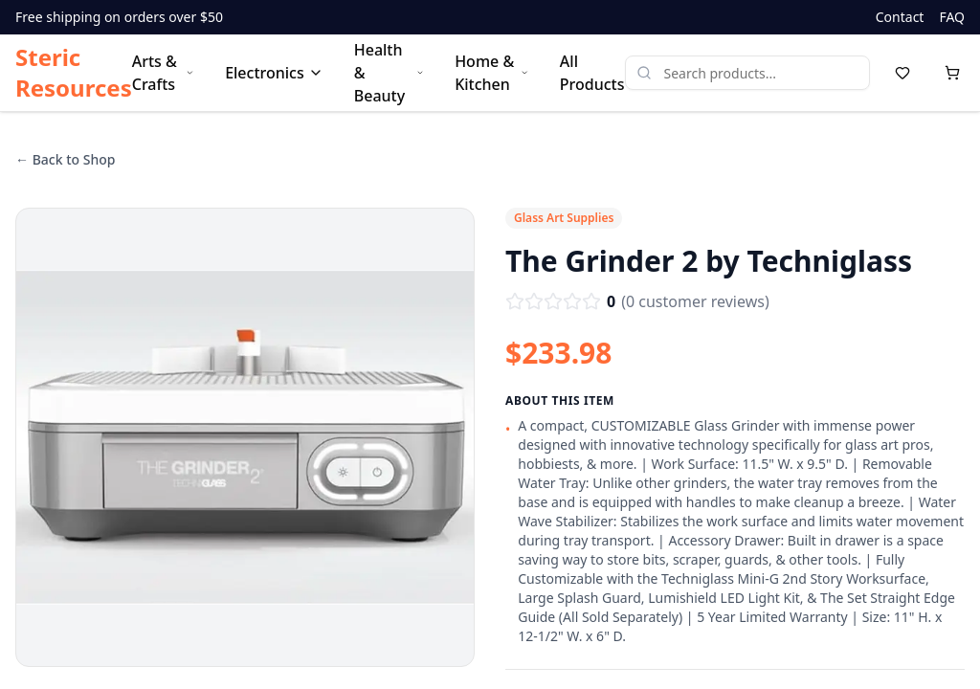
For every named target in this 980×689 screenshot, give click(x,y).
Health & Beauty (389, 72)
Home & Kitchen (492, 73)
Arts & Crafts (163, 73)
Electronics (274, 72)
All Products (592, 73)
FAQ (952, 17)
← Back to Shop (65, 159)
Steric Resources (73, 72)
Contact (900, 17)
